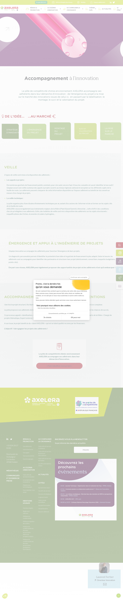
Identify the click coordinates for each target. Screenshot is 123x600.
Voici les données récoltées (46, 308)
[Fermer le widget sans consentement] (79, 277)
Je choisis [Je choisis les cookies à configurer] (47, 318)
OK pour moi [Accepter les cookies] (75, 318)
